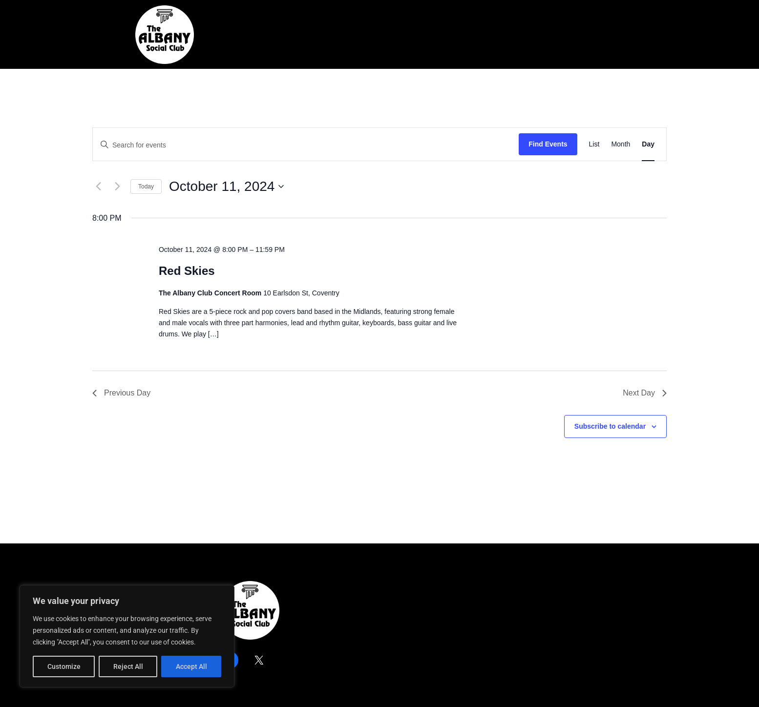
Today (146, 186)
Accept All (191, 666)
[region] (127, 636)
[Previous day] (98, 186)
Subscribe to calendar (610, 426)
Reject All (128, 666)
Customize (64, 666)
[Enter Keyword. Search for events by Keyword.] (306, 145)
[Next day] (117, 186)
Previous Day (121, 393)
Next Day (645, 393)
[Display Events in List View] (594, 144)
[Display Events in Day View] (648, 144)
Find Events (547, 144)
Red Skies (187, 270)
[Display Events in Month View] (620, 144)
